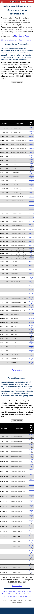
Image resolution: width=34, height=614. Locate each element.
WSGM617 (31, 225)
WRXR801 (31, 261)
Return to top (17, 370)
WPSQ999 (31, 435)
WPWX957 (31, 470)
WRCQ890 (31, 128)
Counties (18, 594)
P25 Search (11, 594)
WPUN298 (31, 354)
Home (5, 591)
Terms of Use (27, 596)
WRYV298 (31, 318)
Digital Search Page (21, 36)
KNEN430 (31, 136)
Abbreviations (27, 594)
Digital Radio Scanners (10, 596)
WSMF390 (31, 156)
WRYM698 (31, 277)
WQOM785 (31, 184)
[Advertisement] (17, 102)
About (20, 596)
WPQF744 (31, 197)
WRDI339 (31, 229)
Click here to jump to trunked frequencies (16, 40)
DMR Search (22, 591)
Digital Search (13, 591)
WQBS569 (31, 326)
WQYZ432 (31, 281)
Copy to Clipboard (17, 82)
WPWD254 (31, 249)
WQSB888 (31, 172)
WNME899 (31, 314)
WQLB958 (31, 495)
